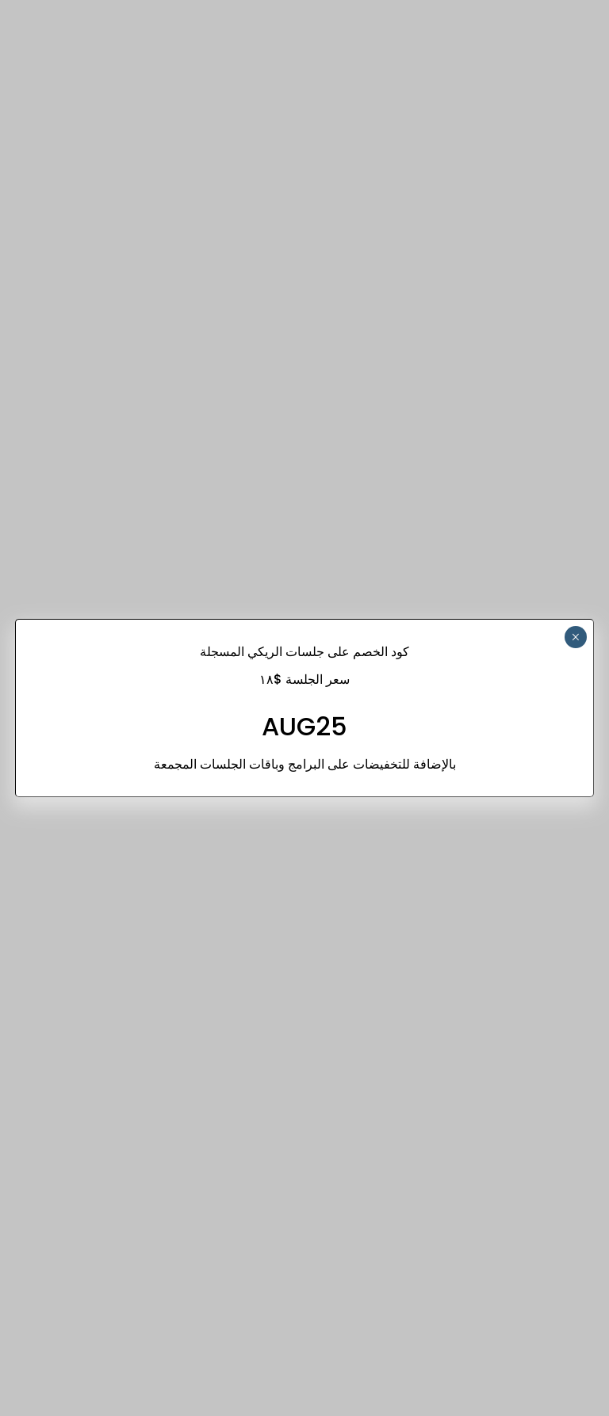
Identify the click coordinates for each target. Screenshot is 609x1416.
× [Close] (575, 637)
